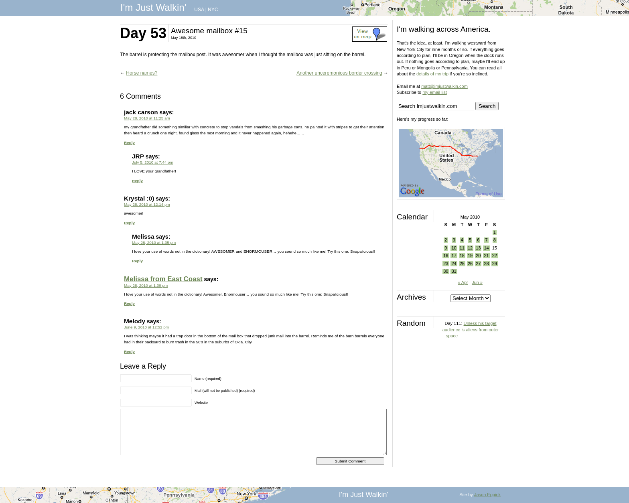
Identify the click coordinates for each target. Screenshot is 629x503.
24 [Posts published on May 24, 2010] (453, 263)
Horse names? (141, 73)
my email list (434, 92)
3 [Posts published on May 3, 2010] (453, 239)
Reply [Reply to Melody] (129, 351)
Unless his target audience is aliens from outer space (470, 329)
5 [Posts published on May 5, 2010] (470, 239)
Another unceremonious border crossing (339, 73)
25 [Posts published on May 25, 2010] (462, 263)
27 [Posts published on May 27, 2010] (478, 263)
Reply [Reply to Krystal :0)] (129, 223)
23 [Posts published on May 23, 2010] (445, 263)
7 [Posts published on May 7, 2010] (486, 239)
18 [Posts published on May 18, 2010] (462, 255)
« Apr (463, 282)
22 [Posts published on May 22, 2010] (494, 255)
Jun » (477, 282)
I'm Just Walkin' (153, 7)
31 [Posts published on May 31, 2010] (453, 271)
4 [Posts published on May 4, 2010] (462, 239)
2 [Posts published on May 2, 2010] (445, 239)
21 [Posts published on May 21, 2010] (486, 255)
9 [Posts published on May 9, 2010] (445, 247)
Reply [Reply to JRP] (137, 180)
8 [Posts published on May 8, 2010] (494, 239)
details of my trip (432, 73)
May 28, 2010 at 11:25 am (147, 118)
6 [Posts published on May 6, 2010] (478, 239)
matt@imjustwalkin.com (444, 86)
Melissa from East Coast (163, 279)
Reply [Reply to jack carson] (129, 142)
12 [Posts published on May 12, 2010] (470, 247)
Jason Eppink (487, 494)
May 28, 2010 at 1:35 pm (154, 242)
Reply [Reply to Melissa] (137, 261)
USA (199, 9)
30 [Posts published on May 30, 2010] (445, 271)
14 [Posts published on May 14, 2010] (486, 247)
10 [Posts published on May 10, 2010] (453, 247)
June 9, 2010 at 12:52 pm (146, 327)
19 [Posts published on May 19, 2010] (470, 255)
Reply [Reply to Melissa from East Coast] (129, 303)
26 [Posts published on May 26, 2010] (470, 263)
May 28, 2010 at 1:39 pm (146, 285)
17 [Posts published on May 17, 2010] (453, 255)
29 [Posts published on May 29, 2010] (494, 263)
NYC (213, 9)
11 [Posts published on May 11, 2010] (462, 247)
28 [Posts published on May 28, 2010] (486, 263)
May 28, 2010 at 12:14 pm (147, 204)
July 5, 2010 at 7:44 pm (152, 162)
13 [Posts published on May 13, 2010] (478, 247)
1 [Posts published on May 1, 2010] (494, 232)
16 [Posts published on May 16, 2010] (445, 255)
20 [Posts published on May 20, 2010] (478, 255)
